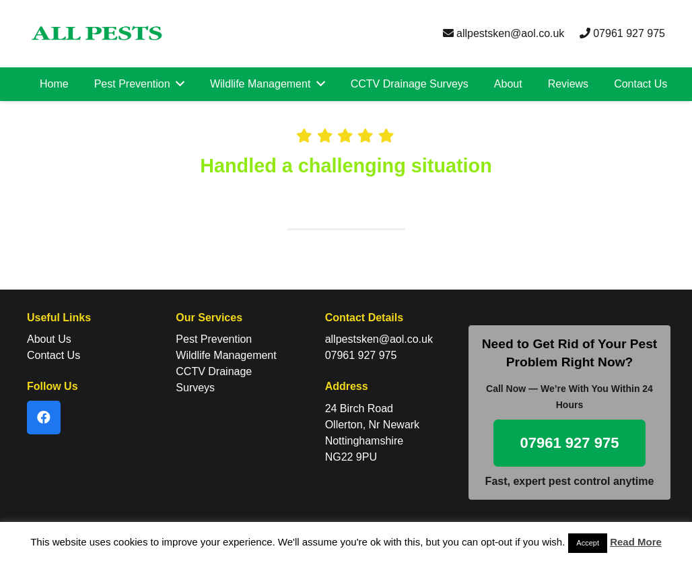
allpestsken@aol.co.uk (504, 33)
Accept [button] (587, 543)
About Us (49, 339)
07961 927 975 (622, 33)
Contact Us (53, 355)
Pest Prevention (214, 339)
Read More (636, 542)
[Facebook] (44, 417)
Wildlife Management (226, 355)
